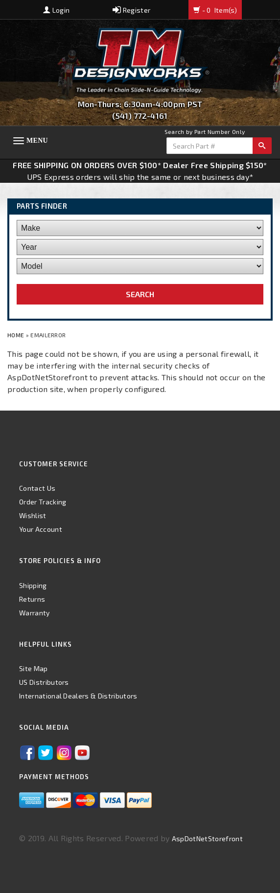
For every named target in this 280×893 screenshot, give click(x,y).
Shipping (33, 585)
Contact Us (37, 488)
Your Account (40, 529)
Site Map (33, 668)
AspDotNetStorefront (207, 838)
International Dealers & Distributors (78, 696)
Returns (32, 599)
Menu (37, 140)
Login (56, 10)
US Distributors (44, 682)
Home (16, 334)
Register (131, 10)
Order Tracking (42, 502)
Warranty (34, 613)
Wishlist (33, 515)
